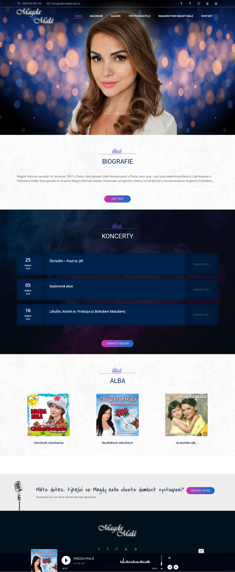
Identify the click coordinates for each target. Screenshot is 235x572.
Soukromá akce (61, 286)
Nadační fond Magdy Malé (175, 16)
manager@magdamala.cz (63, 3)
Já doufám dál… (186, 443)
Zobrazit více (202, 264)
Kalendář (96, 16)
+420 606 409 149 (29, 3)
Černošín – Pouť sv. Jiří (66, 261)
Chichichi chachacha (48, 443)
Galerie (116, 16)
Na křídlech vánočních (117, 443)
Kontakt (207, 16)
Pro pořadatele (139, 16)
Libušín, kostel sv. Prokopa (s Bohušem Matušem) (87, 311)
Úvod (78, 16)
